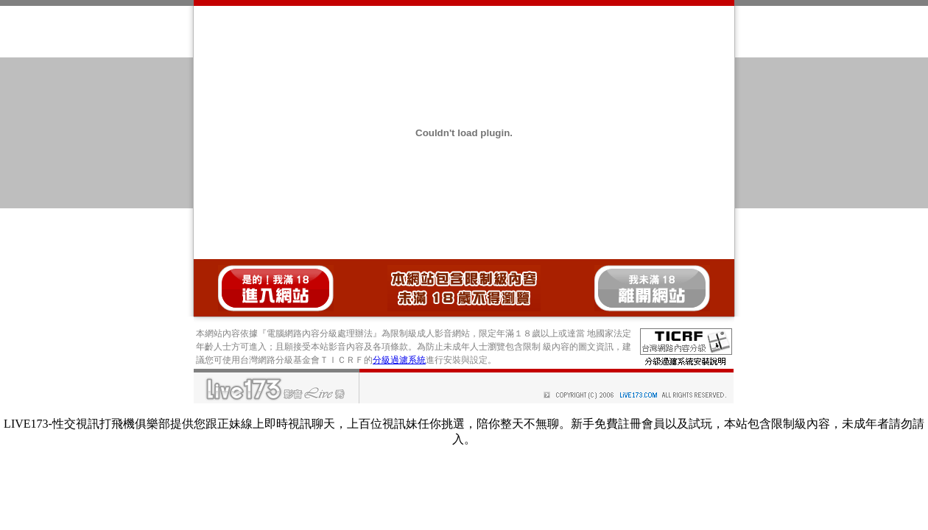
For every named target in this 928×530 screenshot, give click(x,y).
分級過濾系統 (399, 360)
